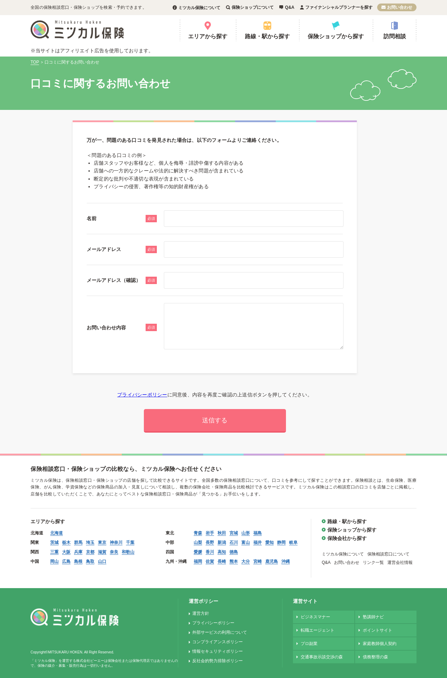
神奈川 (116, 542)
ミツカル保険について (199, 7)
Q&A (289, 7)
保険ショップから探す (336, 36)
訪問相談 (394, 36)
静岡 (281, 542)
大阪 (66, 551)
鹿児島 (271, 561)
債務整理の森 (375, 656)
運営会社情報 (400, 562)
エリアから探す (207, 36)
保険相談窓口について (388, 554)
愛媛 (198, 551)
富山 (245, 542)
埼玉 (90, 542)
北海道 (56, 533)
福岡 (198, 561)
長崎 (222, 561)
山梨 (198, 542)
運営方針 (200, 613)
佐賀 (210, 561)
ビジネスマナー (315, 616)
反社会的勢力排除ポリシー (217, 660)
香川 (210, 551)
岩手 (210, 533)
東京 (102, 542)
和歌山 (128, 551)
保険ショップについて (253, 7)
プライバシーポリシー (142, 394)
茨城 (54, 542)
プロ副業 (309, 643)
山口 (102, 561)
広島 (66, 561)
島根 (78, 561)
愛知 (269, 542)
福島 (257, 533)
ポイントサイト (377, 630)
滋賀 (102, 551)
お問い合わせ (399, 7)
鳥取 (90, 561)
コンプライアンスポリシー (217, 641)
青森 (198, 533)
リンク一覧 (373, 562)
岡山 (54, 561)
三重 (54, 551)
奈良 (114, 551)
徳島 (233, 551)
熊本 (233, 561)
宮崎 (257, 561)
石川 (233, 542)
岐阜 (293, 542)
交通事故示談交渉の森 (322, 656)
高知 (222, 551)
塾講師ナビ (373, 616)
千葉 (130, 542)
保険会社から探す (347, 538)
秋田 (222, 533)
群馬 (78, 542)
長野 (210, 542)
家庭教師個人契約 (379, 643)
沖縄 (285, 561)
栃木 (66, 542)
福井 (257, 542)
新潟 (222, 542)
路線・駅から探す (267, 36)
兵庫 (78, 551)
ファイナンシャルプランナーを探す (339, 7)
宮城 (233, 533)
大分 (245, 561)
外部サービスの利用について (219, 632)
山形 (245, 533)
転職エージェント (317, 630)
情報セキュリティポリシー (217, 651)
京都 (90, 551)
